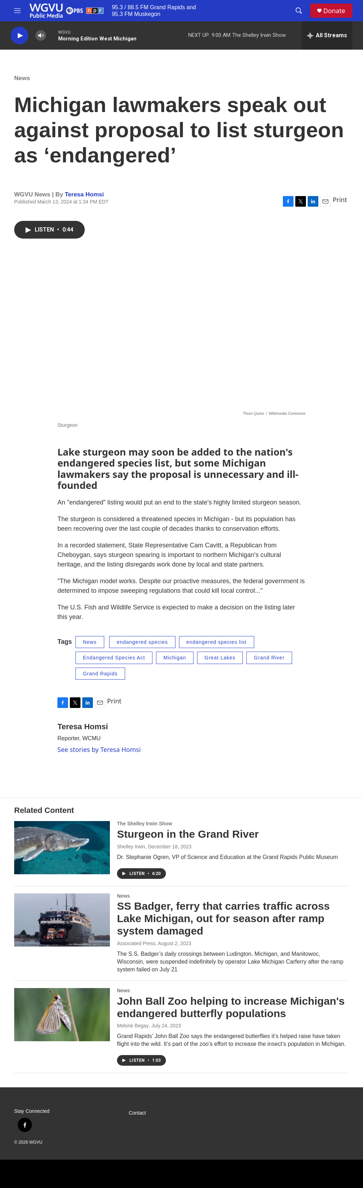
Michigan (174, 657)
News (22, 78)
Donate (334, 11)
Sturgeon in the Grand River (188, 834)
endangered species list (216, 642)
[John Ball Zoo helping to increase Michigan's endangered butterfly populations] (62, 1014)
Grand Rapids (100, 673)
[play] (19, 36)
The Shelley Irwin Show (144, 823)
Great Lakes (220, 657)
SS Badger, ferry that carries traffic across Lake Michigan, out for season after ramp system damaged (223, 918)
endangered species (142, 642)
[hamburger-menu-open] (17, 11)
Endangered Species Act (114, 657)
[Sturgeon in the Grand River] (62, 847)
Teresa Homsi (84, 194)
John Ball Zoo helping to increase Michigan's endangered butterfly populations (231, 1007)
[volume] (41, 36)
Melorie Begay (133, 1025)
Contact (137, 1113)
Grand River (269, 657)
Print (340, 199)
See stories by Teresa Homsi (99, 749)
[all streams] (327, 35)
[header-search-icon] (299, 10)
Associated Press (136, 943)
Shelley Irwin (131, 846)
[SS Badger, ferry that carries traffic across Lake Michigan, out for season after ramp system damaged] (62, 920)
